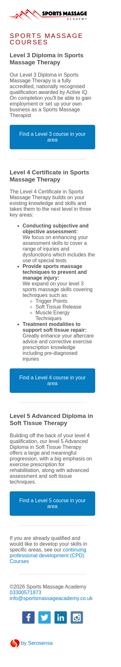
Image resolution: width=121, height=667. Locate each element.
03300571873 (25, 592)
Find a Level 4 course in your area (52, 380)
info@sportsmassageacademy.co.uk (51, 598)
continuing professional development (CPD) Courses (48, 555)
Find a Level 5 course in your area (52, 503)
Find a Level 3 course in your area (52, 137)
